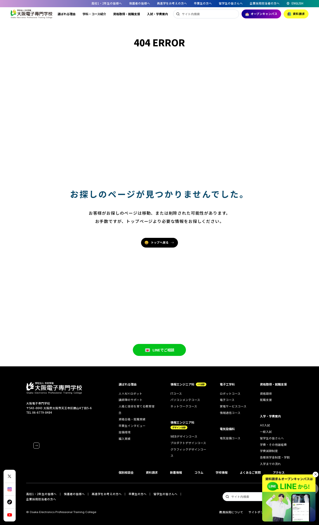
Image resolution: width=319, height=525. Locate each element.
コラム (198, 472)
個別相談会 (126, 472)
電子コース (227, 400)
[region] (159, 3)
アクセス (279, 472)
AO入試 (265, 425)
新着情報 (176, 472)
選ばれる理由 (67, 14)
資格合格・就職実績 (132, 419)
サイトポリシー (258, 512)
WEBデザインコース (183, 436)
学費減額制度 (269, 451)
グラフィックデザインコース (188, 452)
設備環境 (125, 432)
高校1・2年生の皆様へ (106, 3)
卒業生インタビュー (132, 426)
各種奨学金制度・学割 (275, 457)
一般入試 (266, 432)
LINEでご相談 (159, 357)
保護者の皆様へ (139, 3)
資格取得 (266, 393)
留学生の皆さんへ (231, 3)
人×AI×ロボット (130, 393)
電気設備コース (230, 438)
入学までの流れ (270, 464)
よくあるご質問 (250, 472)
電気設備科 (227, 429)
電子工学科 (227, 384)
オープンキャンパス (261, 14)
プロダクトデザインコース (188, 443)
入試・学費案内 (157, 14)
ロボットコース (230, 393)
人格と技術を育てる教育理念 (137, 409)
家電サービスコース (233, 406)
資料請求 (296, 14)
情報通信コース (230, 413)
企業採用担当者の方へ (265, 3)
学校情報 (222, 472)
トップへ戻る (157, 242)
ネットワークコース (183, 406)
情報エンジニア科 (188, 384)
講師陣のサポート (131, 400)
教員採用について (231, 512)
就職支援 (266, 400)
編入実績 (125, 439)
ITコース (176, 393)
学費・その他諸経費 (273, 445)
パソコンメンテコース (185, 400)
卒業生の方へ (203, 3)
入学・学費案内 (270, 416)
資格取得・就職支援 (126, 14)
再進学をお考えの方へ (172, 3)
